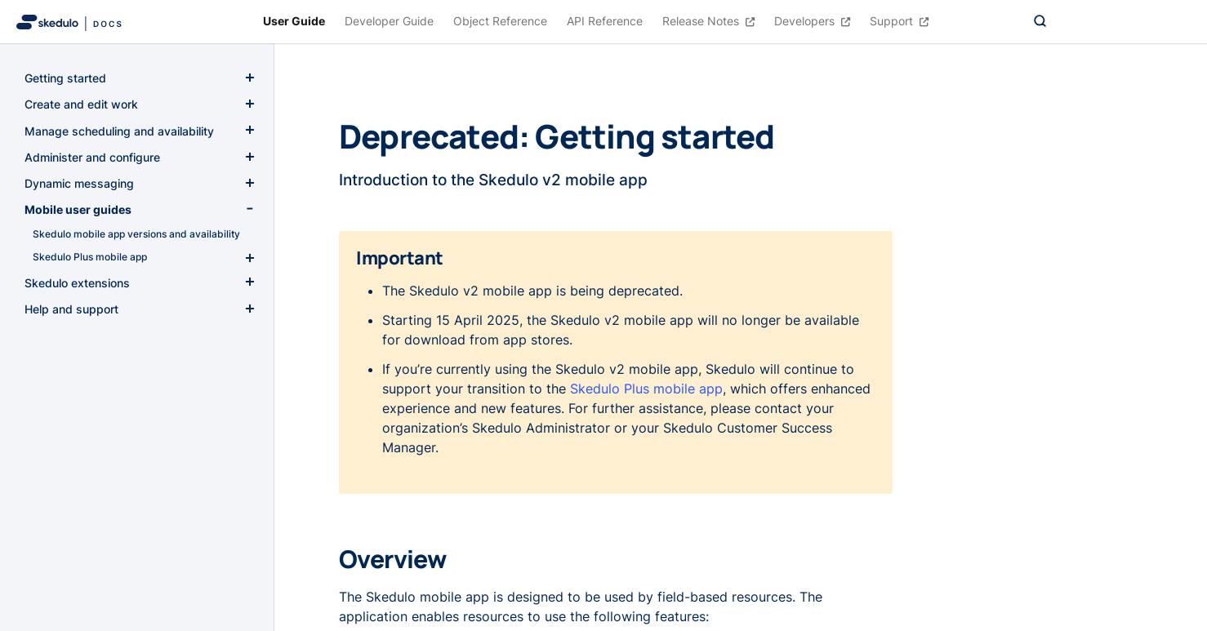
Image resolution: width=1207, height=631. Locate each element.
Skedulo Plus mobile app (646, 388)
